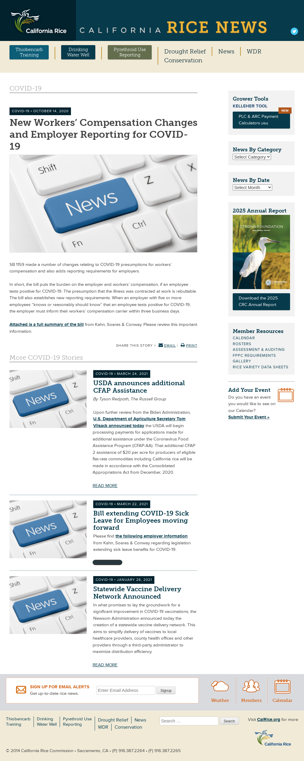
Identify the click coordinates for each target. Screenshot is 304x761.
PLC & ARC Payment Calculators (258, 120)
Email (167, 345)
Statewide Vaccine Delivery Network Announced (137, 592)
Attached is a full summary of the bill (47, 324)
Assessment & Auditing (259, 349)
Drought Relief (185, 51)
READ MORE (105, 486)
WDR (254, 51)
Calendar (244, 338)
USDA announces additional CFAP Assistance (139, 386)
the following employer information (151, 536)
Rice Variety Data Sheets (261, 367)
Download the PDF (107, 562)
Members (251, 690)
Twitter (294, 32)
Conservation (183, 60)
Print (188, 345)
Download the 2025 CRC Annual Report (258, 301)
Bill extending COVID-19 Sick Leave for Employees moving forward (141, 520)
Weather (220, 690)
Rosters (242, 344)
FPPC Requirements (254, 355)
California (174, 28)
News (226, 51)
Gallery (242, 361)
